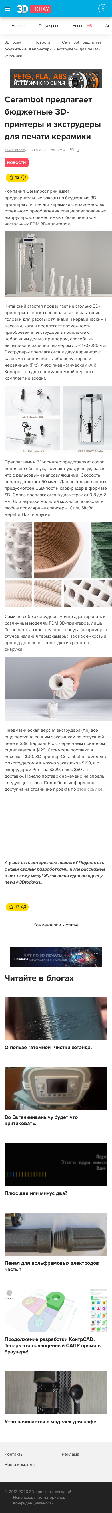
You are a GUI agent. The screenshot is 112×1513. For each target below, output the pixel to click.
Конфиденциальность (33, 1503)
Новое (82, 25)
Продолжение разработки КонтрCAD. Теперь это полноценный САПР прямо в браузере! (53, 1345)
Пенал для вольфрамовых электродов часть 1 (52, 1266)
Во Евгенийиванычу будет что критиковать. (41, 1120)
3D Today (13, 42)
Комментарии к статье (56, 925)
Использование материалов (39, 1497)
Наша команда (20, 1464)
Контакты (14, 1454)
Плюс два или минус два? (36, 1193)
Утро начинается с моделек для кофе (50, 1422)
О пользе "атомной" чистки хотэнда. (48, 1047)
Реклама (21, 80)
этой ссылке (90, 789)
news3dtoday (15, 150)
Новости (18, 25)
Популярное (49, 25)
